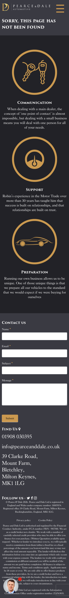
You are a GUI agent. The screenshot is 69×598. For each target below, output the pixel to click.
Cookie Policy (45, 520)
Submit (10, 418)
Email (6, 346)
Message (7, 380)
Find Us (11, 429)
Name (6, 329)
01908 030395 (17, 436)
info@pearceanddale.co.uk (31, 446)
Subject (7, 363)
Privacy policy (24, 520)
